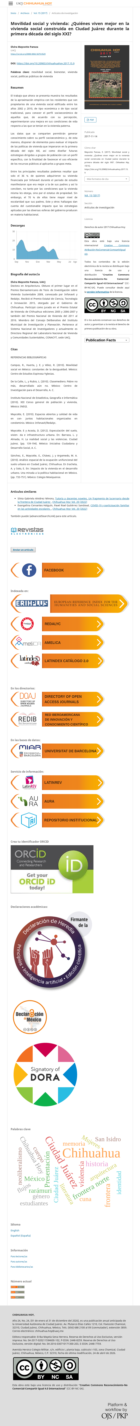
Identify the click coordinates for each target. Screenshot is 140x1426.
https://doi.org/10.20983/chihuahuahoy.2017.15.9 (45, 63)
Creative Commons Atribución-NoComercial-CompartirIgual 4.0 (106, 249)
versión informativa (98, 291)
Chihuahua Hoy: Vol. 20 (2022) (69, 502)
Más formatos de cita (97, 178)
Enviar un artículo (23, 549)
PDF (91, 119)
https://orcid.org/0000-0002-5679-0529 (28, 54)
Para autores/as (19, 1261)
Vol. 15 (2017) (40, 13)
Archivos (25, 13)
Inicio (13, 13)
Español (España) (21, 1235)
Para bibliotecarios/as (22, 1266)
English (15, 1230)
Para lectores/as (19, 1256)
